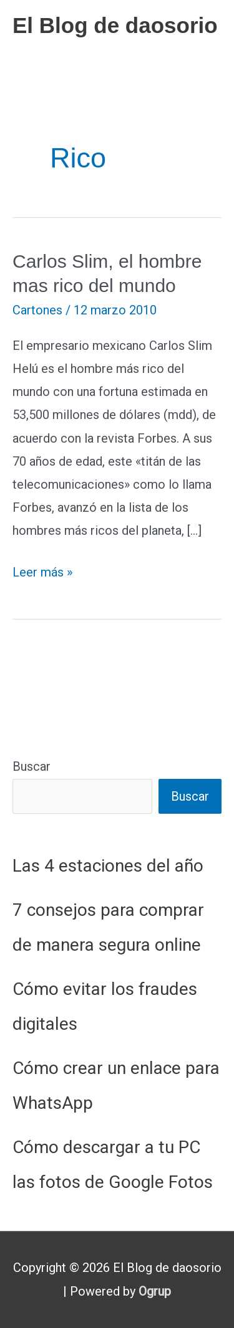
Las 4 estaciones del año (107, 865)
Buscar (31, 766)
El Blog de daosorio (115, 25)
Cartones (37, 310)
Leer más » (42, 572)
